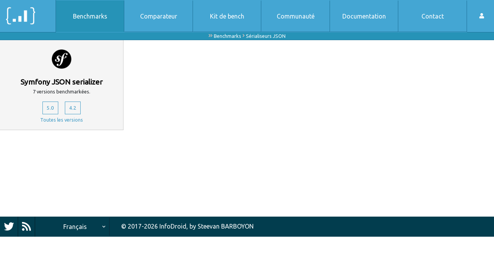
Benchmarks (90, 16)
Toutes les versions (61, 121)
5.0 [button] (49, 108)
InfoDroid (172, 226)
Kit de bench (227, 16)
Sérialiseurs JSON (266, 36)
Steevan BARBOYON (226, 226)
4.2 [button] (74, 108)
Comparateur (158, 16)
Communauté (296, 16)
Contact (432, 16)
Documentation (364, 16)
